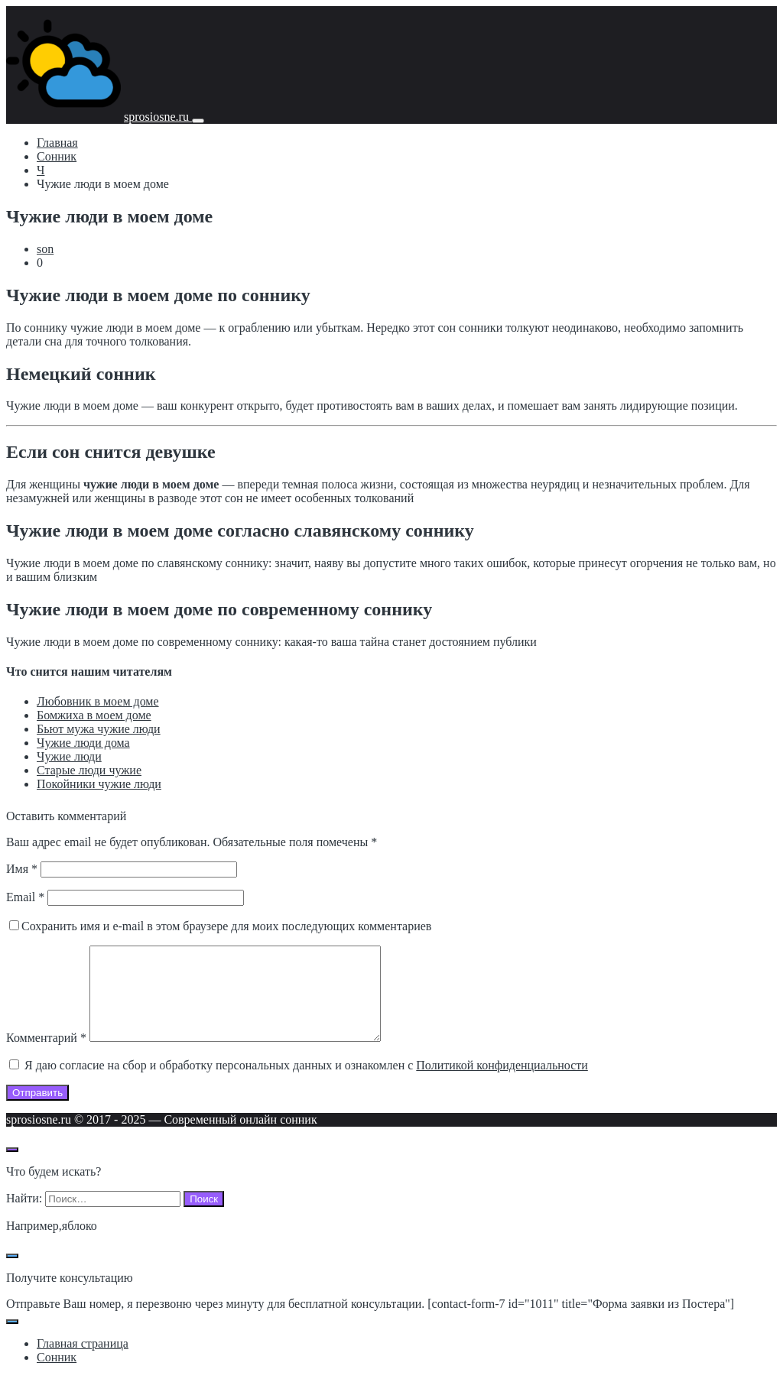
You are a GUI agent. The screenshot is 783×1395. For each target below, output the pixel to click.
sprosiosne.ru (158, 116)
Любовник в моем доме (98, 701)
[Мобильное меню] (198, 120)
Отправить (37, 1111)
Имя (21, 868)
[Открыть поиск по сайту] (12, 1168)
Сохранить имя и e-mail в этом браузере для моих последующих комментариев (226, 926)
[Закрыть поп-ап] (12, 1274)
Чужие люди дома (83, 742)
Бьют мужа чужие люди (99, 728)
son (45, 248)
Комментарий (46, 1055)
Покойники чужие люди (99, 783)
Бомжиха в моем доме (94, 715)
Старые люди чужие (89, 770)
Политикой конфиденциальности (502, 1083)
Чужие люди (69, 756)
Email (25, 897)
